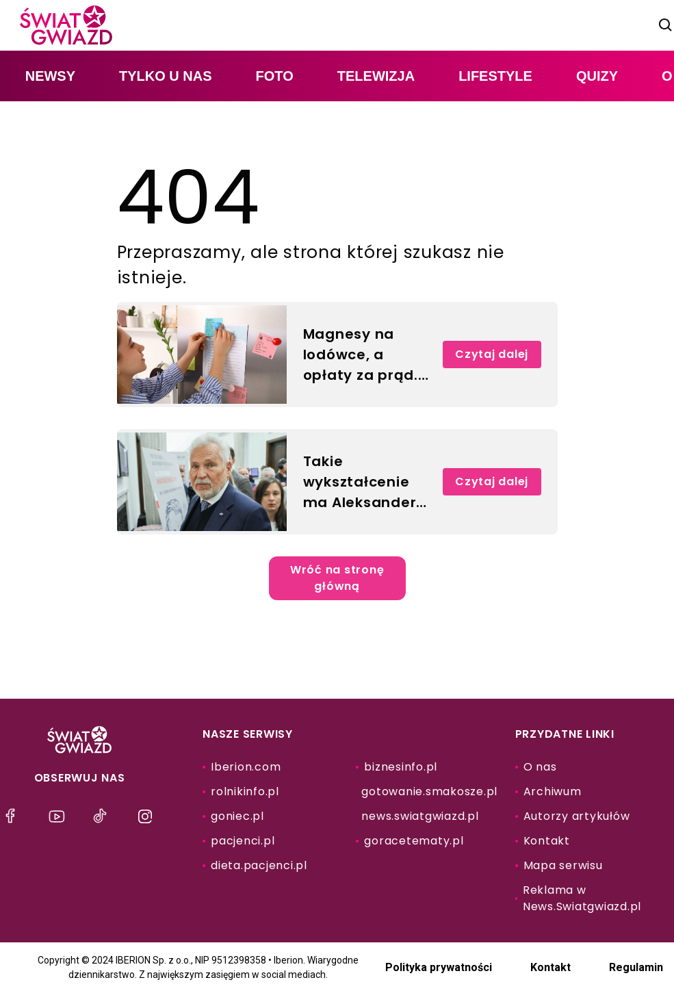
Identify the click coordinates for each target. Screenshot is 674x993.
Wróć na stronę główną (337, 578)
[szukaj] (666, 25)
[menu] (13, 816)
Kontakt (550, 967)
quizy (597, 75)
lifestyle (495, 75)
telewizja (376, 75)
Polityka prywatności (438, 967)
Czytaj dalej (491, 354)
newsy (50, 75)
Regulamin (636, 967)
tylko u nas (165, 75)
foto (275, 75)
